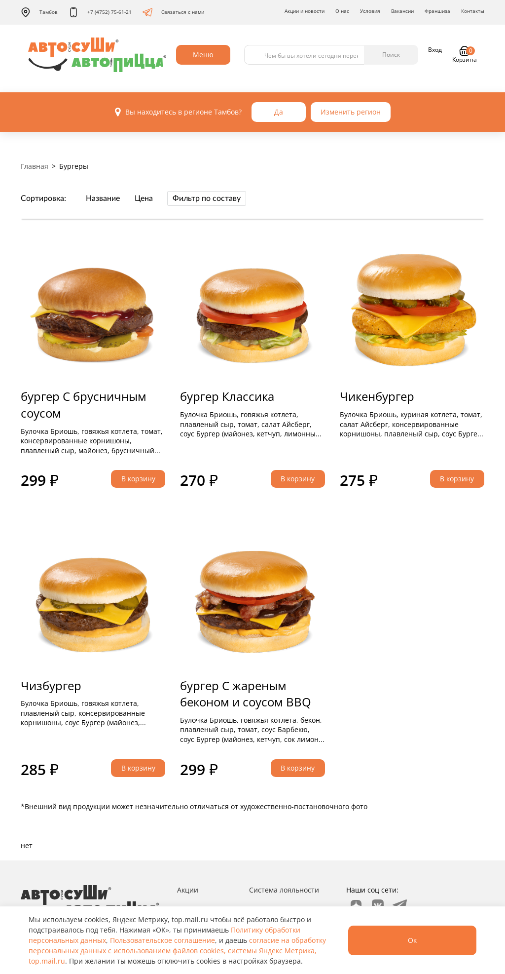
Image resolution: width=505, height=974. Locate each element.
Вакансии (402, 10)
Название (103, 198)
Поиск (391, 54)
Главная (34, 166)
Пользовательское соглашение (162, 940)
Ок (412, 940)
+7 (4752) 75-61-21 (100, 12)
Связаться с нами (173, 12)
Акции (187, 890)
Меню (203, 54)
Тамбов (39, 12)
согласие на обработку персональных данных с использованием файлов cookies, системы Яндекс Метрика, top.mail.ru (177, 950)
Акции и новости (305, 10)
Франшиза (437, 10)
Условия (370, 10)
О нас (342, 10)
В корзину (138, 478)
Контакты (472, 10)
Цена (144, 198)
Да (278, 112)
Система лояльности (284, 890)
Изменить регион (351, 112)
